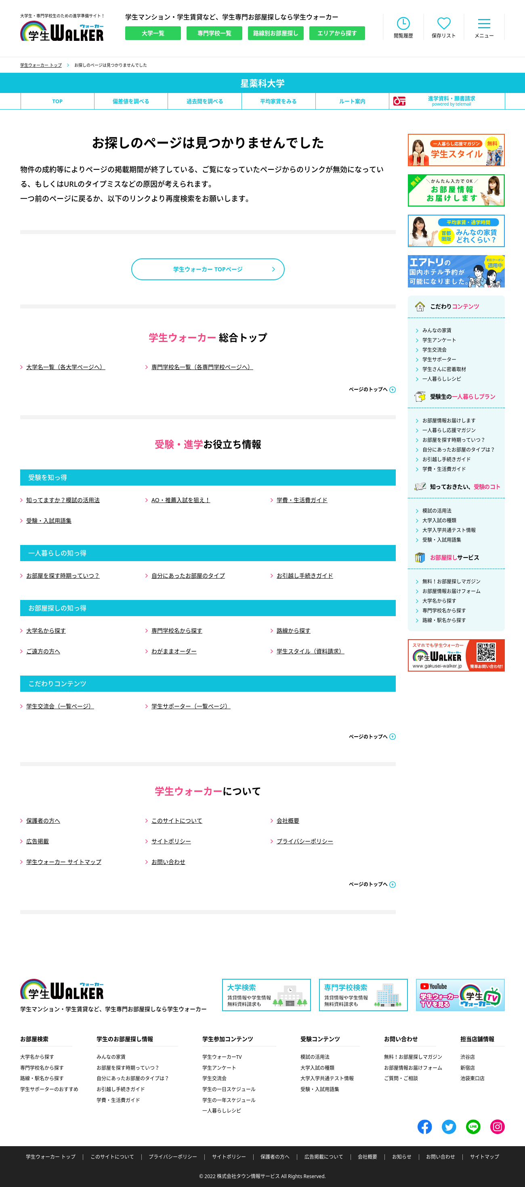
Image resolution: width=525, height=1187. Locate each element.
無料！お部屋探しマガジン (451, 581)
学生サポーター (439, 359)
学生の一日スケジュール (229, 1089)
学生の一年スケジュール (229, 1100)
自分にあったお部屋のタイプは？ (458, 450)
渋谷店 (467, 1057)
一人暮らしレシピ (441, 379)
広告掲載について (323, 1157)
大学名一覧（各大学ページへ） (65, 367)
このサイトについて (176, 820)
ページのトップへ (368, 389)
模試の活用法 (437, 511)
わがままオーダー (174, 651)
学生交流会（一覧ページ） (60, 706)
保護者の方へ (43, 820)
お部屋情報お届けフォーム (451, 591)
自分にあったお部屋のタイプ (188, 575)
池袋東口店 (472, 1078)
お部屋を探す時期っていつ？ (63, 575)
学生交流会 (434, 350)
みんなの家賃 (437, 330)
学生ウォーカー (61, 989)
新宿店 (467, 1067)
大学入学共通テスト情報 (449, 530)
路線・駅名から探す (444, 620)
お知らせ (402, 1157)
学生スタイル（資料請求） (310, 651)
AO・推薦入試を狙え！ (180, 500)
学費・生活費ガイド (302, 500)
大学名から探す (46, 630)
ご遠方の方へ (43, 651)
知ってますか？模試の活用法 (63, 500)
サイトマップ (484, 1157)
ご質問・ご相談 (401, 1078)
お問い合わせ (168, 862)
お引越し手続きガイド (305, 575)
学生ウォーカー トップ (41, 65)
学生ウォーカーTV (222, 1057)
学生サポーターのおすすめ (49, 1089)
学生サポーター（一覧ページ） (191, 706)
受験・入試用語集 (48, 520)
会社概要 (288, 820)
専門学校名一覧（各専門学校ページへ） (202, 367)
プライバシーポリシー (305, 841)
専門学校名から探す (176, 630)
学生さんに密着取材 (444, 369)
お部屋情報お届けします (449, 420)
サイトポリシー (171, 841)
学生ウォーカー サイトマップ (63, 862)
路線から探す (294, 630)
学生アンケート (439, 340)
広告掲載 (37, 841)
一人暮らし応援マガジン (449, 430)
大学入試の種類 (439, 520)
